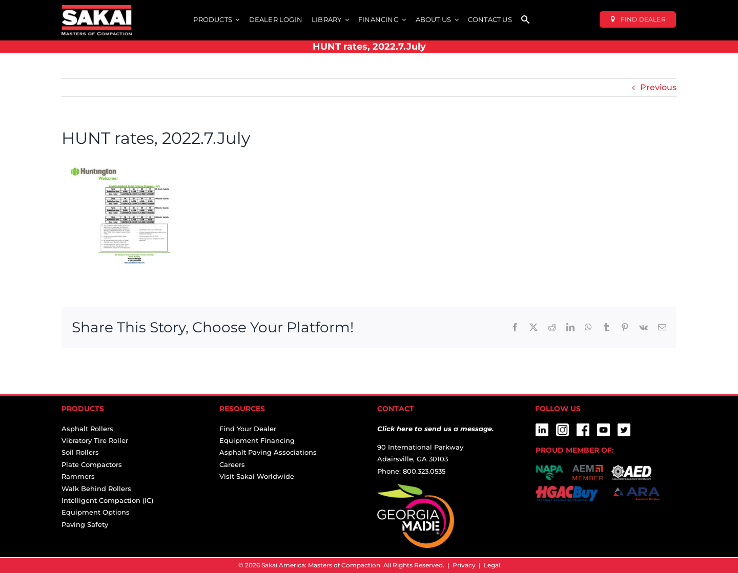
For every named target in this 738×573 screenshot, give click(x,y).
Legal (492, 565)
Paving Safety (84, 524)
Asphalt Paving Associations (268, 452)
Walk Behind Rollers (96, 488)
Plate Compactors (91, 464)
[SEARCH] (525, 20)
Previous (658, 87)
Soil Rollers (80, 452)
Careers (232, 464)
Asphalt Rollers (87, 429)
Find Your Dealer (247, 429)
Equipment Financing (257, 440)
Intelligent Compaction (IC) (107, 500)
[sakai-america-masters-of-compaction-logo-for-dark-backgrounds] (96, 9)
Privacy (464, 565)
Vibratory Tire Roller (94, 440)
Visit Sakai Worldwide (256, 476)
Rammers (78, 476)
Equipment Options (95, 512)
